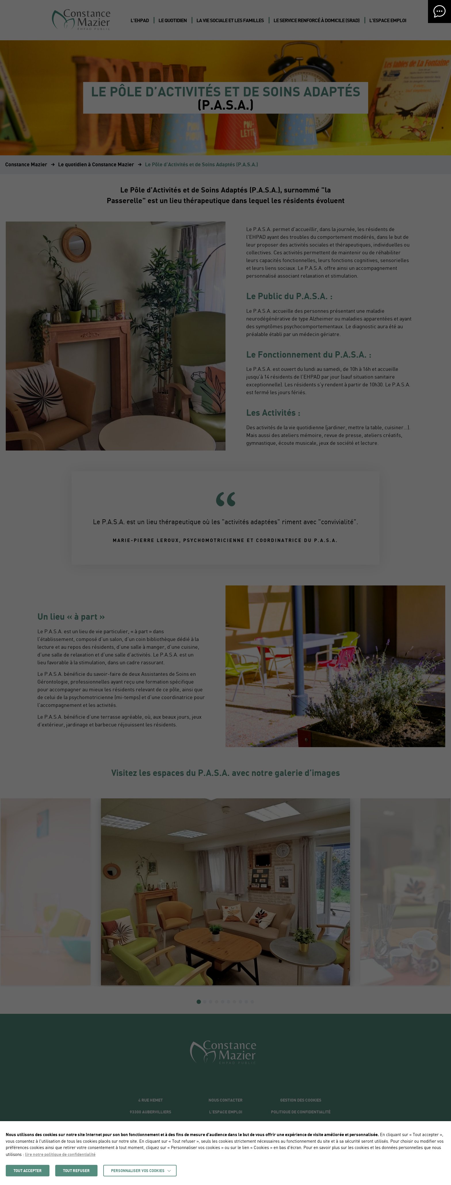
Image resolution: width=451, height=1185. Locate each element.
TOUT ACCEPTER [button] (28, 1170)
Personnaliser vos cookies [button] (138, 1170)
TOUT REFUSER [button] (76, 1170)
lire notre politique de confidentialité (60, 1154)
